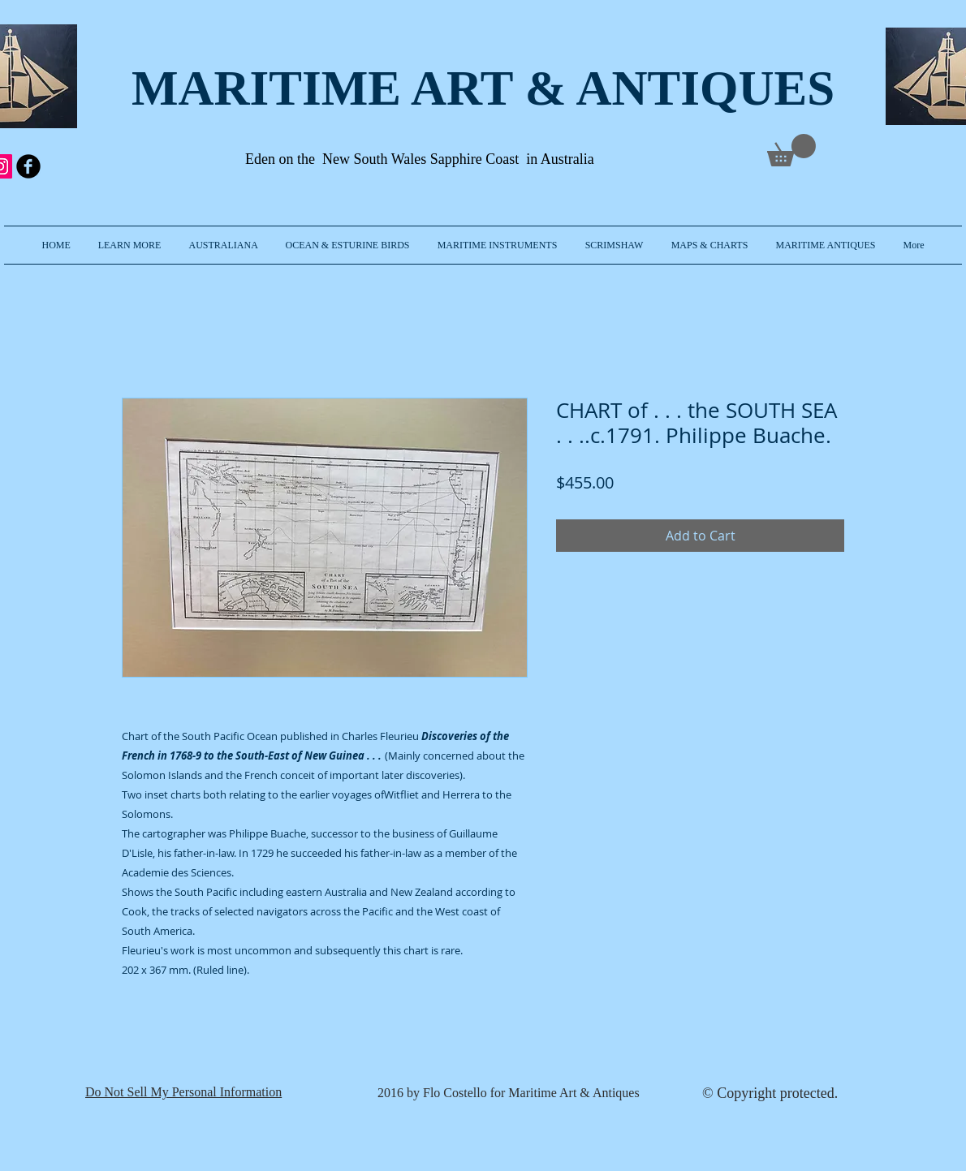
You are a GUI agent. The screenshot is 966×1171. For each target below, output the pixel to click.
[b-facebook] (28, 166)
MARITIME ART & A (372, 88)
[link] (791, 150)
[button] (129, 245)
